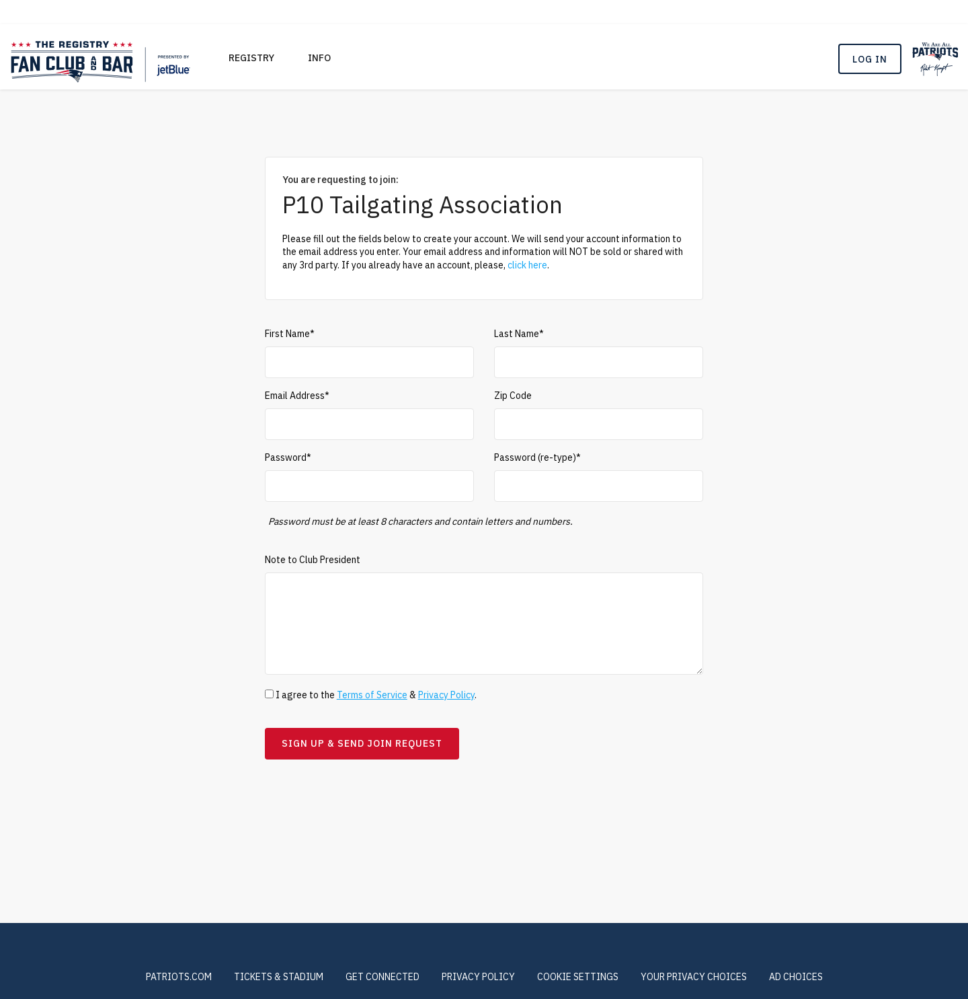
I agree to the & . (371, 695)
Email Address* (297, 396)
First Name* (290, 334)
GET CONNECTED (382, 977)
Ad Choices (796, 977)
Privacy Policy (446, 695)
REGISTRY (251, 58)
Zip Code (513, 396)
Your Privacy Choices (694, 977)
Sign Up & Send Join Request (362, 743)
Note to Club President (312, 560)
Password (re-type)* (537, 457)
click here (527, 265)
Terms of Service (372, 695)
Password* (288, 457)
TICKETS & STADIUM (278, 977)
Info (319, 58)
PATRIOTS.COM (179, 977)
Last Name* (519, 334)
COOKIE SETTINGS (577, 977)
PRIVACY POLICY (478, 977)
